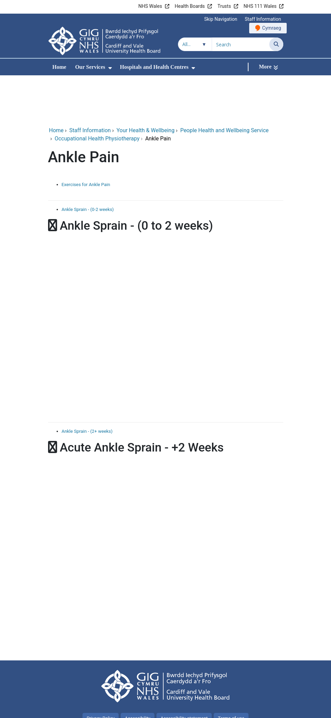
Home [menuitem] (59, 67)
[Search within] (195, 44)
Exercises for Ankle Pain (86, 138)
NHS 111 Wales (260, 6)
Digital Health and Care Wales (240, 709)
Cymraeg (271, 28)
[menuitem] (110, 68)
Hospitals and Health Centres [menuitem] (154, 67)
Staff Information (263, 19)
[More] (268, 67)
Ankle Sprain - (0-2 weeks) (88, 163)
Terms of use (231, 672)
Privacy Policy (101, 672)
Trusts (224, 6)
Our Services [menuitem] (90, 67)
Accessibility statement (184, 672)
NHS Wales (150, 6)
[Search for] (241, 44)
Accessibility (137, 672)
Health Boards (190, 6)
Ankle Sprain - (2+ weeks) (87, 385)
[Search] (276, 44)
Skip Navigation (220, 19)
